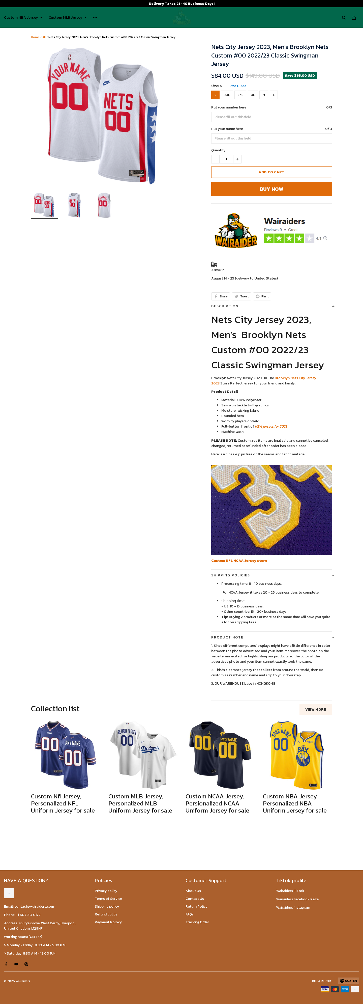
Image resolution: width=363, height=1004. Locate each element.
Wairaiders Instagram (293, 907)
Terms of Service (108, 898)
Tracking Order (197, 922)
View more (315, 709)
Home (35, 37)
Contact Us (195, 898)
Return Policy (196, 906)
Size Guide (237, 86)
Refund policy (106, 914)
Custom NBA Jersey (23, 17)
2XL (227, 95)
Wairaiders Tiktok (290, 891)
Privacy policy (106, 891)
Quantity (218, 150)
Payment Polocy (108, 922)
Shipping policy (107, 906)
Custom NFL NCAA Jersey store (239, 560)
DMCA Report (322, 981)
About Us (193, 891)
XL (253, 95)
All (44, 37)
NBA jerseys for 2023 (271, 426)
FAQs (190, 914)
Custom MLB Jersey (68, 17)
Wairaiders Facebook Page (297, 899)
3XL (240, 95)
